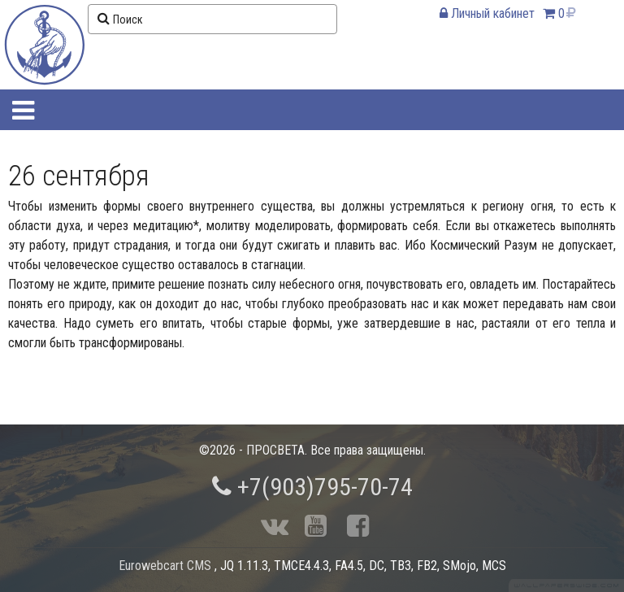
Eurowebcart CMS (165, 565)
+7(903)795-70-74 (312, 486)
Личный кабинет (487, 13)
